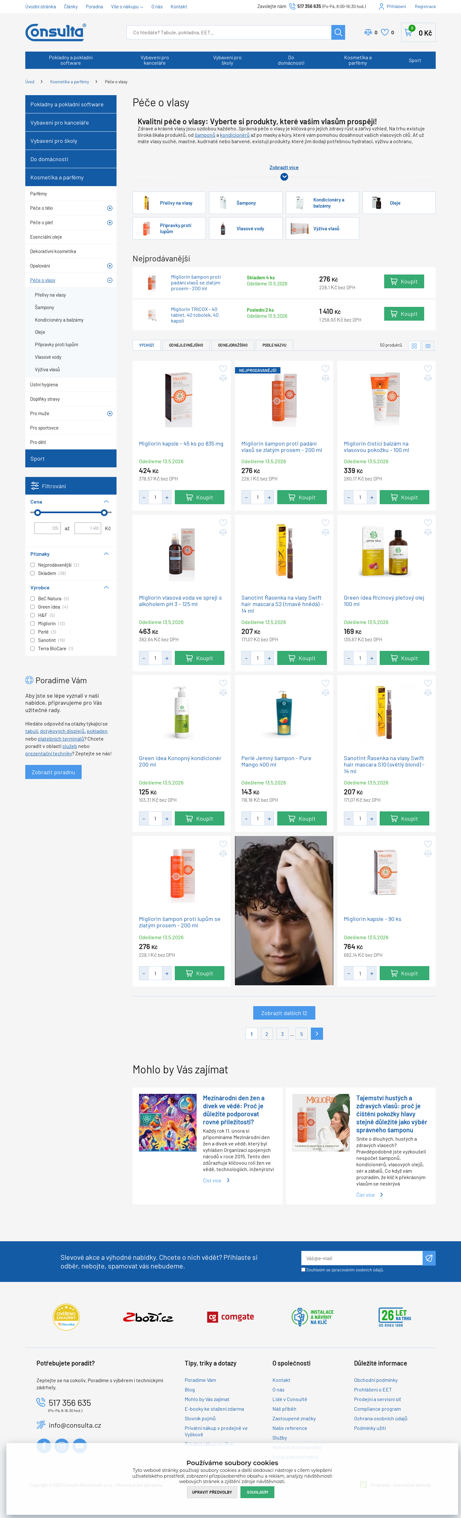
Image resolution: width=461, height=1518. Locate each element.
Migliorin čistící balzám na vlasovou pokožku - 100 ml (376, 446)
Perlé (43, 632)
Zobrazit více (284, 167)
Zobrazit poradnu (53, 771)
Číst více (212, 1180)
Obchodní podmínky (376, 1380)
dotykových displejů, (63, 731)
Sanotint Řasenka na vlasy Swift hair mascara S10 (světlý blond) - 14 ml (384, 765)
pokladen (97, 731)
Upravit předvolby (212, 1491)
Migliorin (47, 623)
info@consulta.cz (75, 1425)
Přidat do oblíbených (222, 368)
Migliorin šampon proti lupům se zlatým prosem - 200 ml (180, 921)
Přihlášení (396, 6)
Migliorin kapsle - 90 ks (372, 918)
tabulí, (32, 731)
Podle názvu (275, 345)
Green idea (49, 607)
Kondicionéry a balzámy (328, 203)
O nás (157, 6)
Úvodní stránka (40, 6)
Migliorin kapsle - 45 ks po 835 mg (181, 443)
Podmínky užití (370, 1428)
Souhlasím (257, 1491)
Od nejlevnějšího (186, 345)
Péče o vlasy (116, 81)
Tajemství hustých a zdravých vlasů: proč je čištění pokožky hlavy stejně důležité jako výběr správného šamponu (391, 1114)
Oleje (395, 203)
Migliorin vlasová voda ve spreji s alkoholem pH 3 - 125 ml (180, 600)
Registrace (425, 6)
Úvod (29, 81)
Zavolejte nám (272, 6)
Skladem (47, 573)
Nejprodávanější (54, 565)
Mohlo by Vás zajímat (207, 1399)
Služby (279, 1437)
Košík (420, 31)
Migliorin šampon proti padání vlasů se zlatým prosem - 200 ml (196, 282)
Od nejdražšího (232, 345)
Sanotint (47, 640)
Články (71, 6)
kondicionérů (235, 135)
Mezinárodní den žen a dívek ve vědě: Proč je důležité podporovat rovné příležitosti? (233, 1110)
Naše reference (289, 1428)
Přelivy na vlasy (176, 203)
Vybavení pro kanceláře (155, 60)
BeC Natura (49, 598)
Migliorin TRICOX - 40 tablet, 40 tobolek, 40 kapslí (195, 315)
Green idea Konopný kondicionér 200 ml (180, 761)
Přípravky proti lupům (175, 228)
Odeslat (429, 1258)
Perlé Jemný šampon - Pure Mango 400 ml (276, 761)
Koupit (409, 281)
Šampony (246, 203)
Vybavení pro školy (227, 60)
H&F (42, 615)
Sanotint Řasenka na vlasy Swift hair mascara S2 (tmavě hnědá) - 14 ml (282, 604)
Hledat (338, 32)
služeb (69, 746)
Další (317, 1034)
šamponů (205, 135)
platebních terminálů (61, 738)
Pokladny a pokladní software (71, 60)
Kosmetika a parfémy (358, 60)
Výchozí (146, 345)
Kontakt (179, 6)
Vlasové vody (250, 228)
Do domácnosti (291, 60)
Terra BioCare (52, 648)
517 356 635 (309, 6)
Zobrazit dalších (284, 1013)
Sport (415, 60)
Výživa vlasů (326, 228)
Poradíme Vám (200, 1380)
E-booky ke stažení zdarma (214, 1409)
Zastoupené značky (294, 1418)
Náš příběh (284, 1409)
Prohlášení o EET (373, 1389)
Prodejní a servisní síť (377, 1399)
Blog (190, 1389)
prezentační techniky (48, 753)
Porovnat (376, 32)
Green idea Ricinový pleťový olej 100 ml (384, 600)
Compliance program (377, 1409)
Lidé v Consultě (289, 1399)
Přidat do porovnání (222, 378)
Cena (36, 501)
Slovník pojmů (200, 1418)
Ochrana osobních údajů (381, 1418)
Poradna (94, 6)
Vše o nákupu (125, 6)
